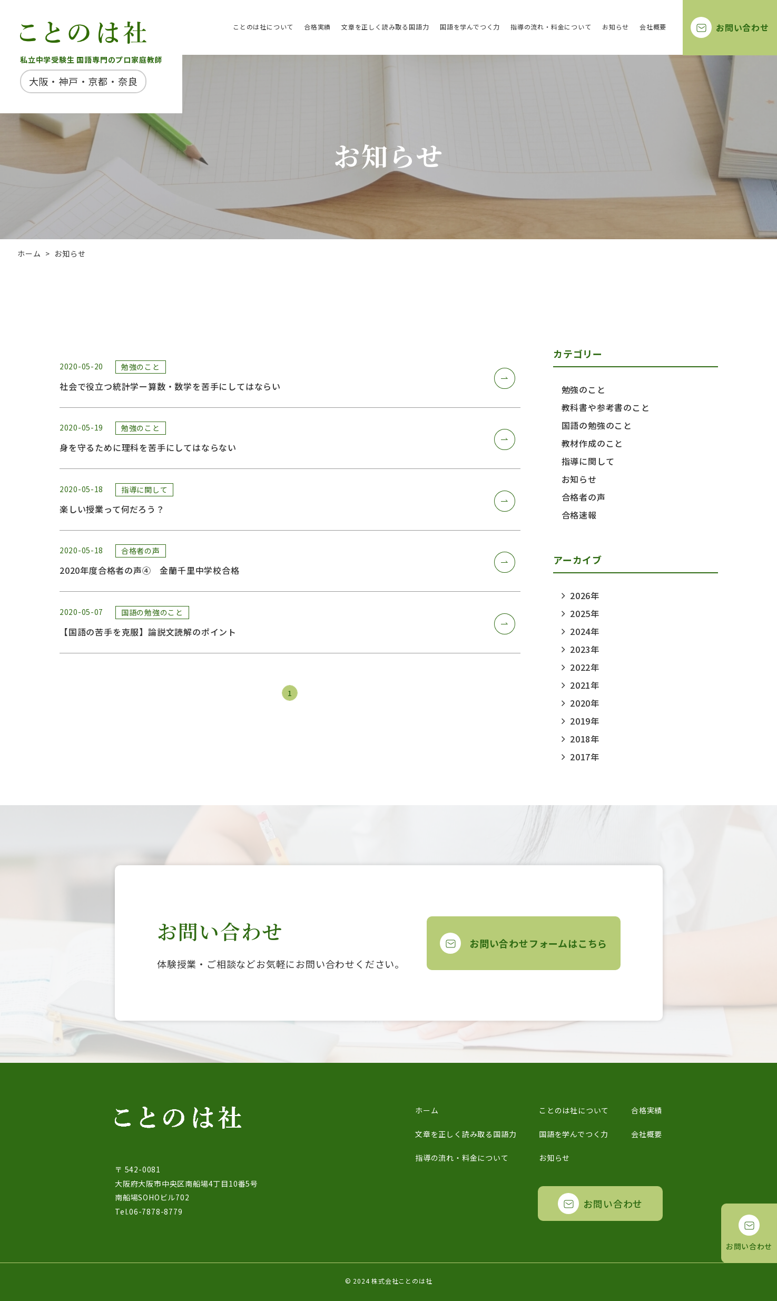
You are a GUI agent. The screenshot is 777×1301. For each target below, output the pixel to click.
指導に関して (590, 461)
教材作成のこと (595, 443)
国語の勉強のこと (599, 425)
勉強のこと (586, 389)
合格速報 (581, 514)
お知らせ (581, 479)
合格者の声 (586, 497)
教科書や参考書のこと (608, 407)
